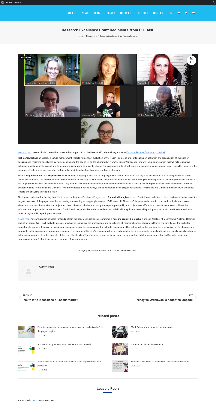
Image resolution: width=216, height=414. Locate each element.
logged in (33, 400)
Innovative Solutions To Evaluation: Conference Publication (160, 361)
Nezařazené (26, 58)
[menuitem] (71, 13)
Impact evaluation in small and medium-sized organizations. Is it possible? (69, 363)
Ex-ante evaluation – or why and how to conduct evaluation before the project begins (70, 329)
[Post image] (26, 332)
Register (17, 2)
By (104, 250)
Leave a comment (128, 250)
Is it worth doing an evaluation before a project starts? (64, 344)
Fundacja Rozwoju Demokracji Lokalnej (145, 152)
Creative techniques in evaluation (147, 344)
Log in (9, 2)
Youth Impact (24, 152)
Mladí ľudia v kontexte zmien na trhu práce (152, 327)
